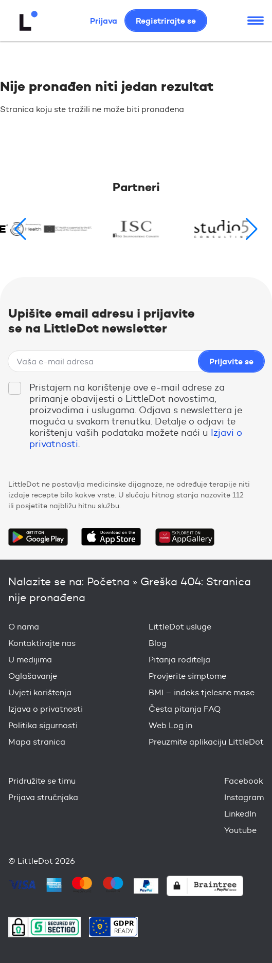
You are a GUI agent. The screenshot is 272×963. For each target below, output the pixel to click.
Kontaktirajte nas (42, 643)
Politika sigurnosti (43, 725)
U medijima (30, 659)
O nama (23, 627)
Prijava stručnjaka (43, 797)
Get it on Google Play (38, 537)
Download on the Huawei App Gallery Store (184, 537)
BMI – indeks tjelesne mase (202, 692)
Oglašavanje (32, 676)
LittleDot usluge (180, 627)
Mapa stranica (36, 742)
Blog (158, 643)
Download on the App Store (111, 537)
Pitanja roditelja (179, 659)
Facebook (243, 781)
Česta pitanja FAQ (185, 709)
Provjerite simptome (187, 676)
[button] (252, 229)
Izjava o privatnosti (45, 709)
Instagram (244, 797)
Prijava (103, 20)
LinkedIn (240, 814)
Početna (108, 581)
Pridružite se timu (42, 781)
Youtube (240, 830)
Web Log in (170, 725)
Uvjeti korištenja (39, 692)
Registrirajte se (166, 20)
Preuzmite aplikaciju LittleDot (206, 742)
